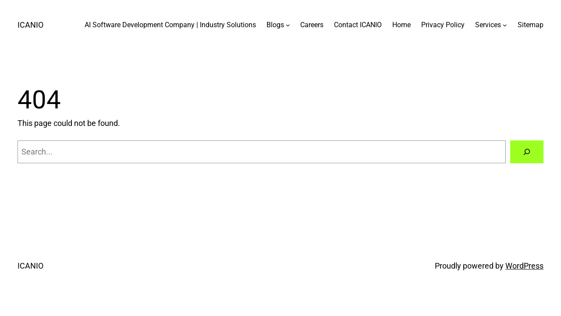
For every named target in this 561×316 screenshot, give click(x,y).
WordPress (524, 265)
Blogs (275, 25)
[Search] (526, 151)
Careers (311, 25)
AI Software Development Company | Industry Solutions (170, 25)
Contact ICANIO (358, 25)
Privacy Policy (443, 25)
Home (401, 25)
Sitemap (530, 25)
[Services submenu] (505, 25)
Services (488, 25)
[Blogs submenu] (288, 25)
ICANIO (30, 24)
